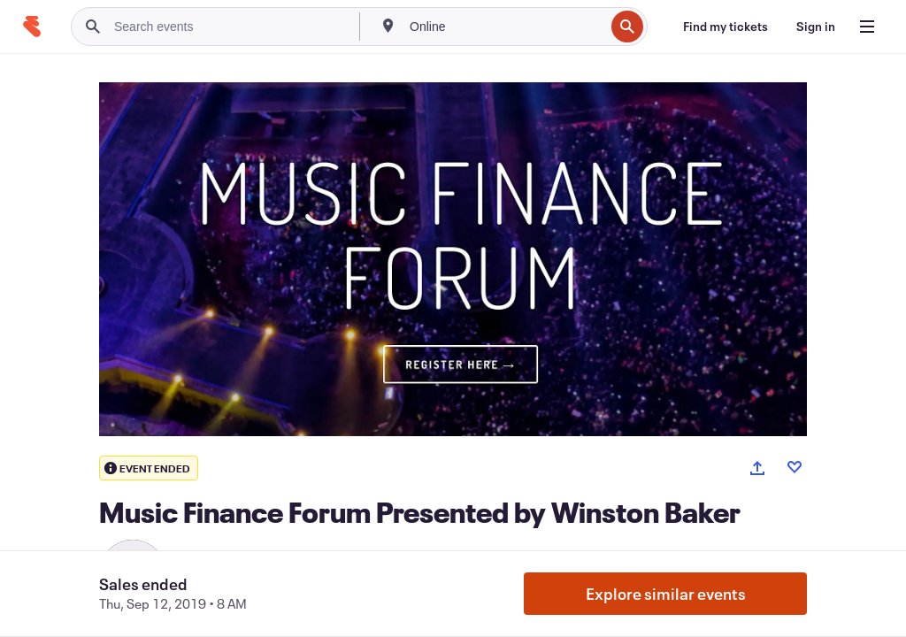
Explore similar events (666, 593)
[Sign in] (815, 26)
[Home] (31, 26)
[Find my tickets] (725, 26)
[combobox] (505, 26)
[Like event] (794, 467)
